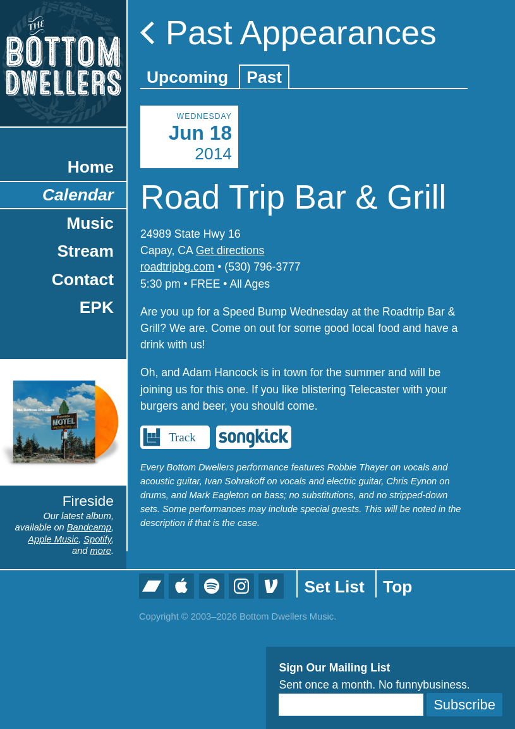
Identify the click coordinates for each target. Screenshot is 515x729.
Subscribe (464, 705)
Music (90, 223)
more (100, 551)
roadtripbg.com (177, 266)
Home (91, 166)
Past (264, 77)
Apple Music (53, 539)
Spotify (97, 539)
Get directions (230, 250)
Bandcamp (89, 527)
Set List (334, 586)
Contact (83, 279)
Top (397, 586)
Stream (86, 251)
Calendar (78, 194)
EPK (97, 307)
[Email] (351, 705)
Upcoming (187, 77)
